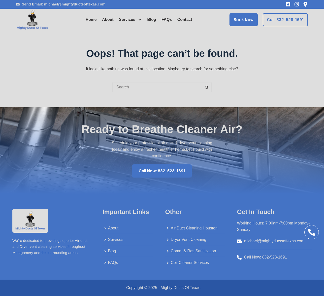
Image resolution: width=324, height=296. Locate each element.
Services (130, 19)
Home (91, 19)
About (107, 19)
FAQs (167, 19)
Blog (151, 19)
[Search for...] (157, 87)
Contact (184, 19)
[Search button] (207, 87)
